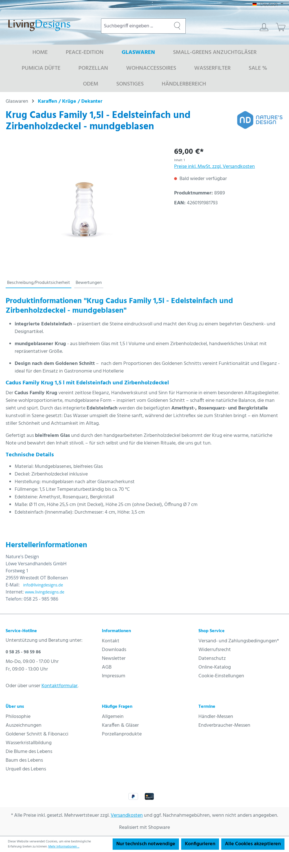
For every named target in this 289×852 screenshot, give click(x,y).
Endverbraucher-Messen (224, 725)
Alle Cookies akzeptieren (253, 844)
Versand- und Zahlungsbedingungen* (238, 641)
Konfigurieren (200, 844)
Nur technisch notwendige (145, 844)
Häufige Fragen (117, 706)
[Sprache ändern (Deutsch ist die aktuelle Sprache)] (267, 5)
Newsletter (114, 658)
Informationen (116, 631)
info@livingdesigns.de (43, 585)
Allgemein (113, 717)
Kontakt (110, 641)
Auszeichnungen (23, 725)
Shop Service (211, 631)
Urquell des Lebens (26, 769)
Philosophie (18, 717)
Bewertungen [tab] (89, 282)
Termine (206, 706)
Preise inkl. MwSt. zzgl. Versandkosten (214, 167)
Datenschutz (212, 658)
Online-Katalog (214, 667)
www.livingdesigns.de (44, 592)
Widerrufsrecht (214, 650)
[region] (84, 207)
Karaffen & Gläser (120, 725)
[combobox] (135, 26)
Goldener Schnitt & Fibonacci (37, 734)
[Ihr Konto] (264, 27)
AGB (106, 667)
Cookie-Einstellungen (221, 676)
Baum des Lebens (24, 760)
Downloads (114, 650)
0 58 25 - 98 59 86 (23, 652)
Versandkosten (127, 815)
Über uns (15, 706)
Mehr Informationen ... (63, 846)
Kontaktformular (59, 686)
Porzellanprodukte (122, 734)
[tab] (38, 283)
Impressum (113, 676)
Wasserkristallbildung (29, 743)
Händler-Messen (215, 717)
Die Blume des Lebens (29, 752)
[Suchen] (177, 26)
